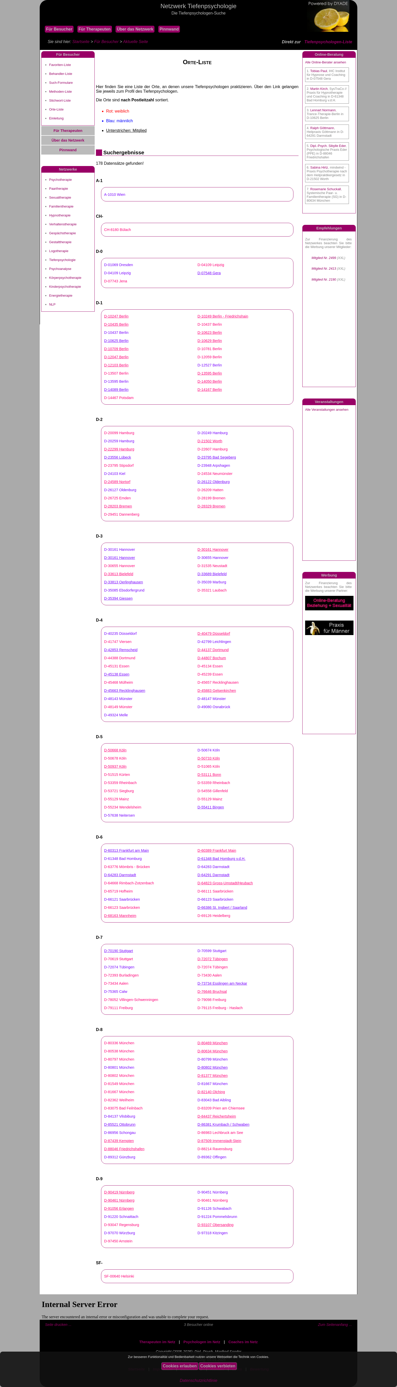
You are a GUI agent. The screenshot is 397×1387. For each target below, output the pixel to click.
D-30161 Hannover (119, 549)
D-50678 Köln (115, 758)
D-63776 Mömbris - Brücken (127, 867)
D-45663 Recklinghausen (124, 691)
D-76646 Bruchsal (212, 992)
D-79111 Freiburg (118, 1008)
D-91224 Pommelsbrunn (217, 1217)
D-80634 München (212, 1051)
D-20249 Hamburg (212, 433)
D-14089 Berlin (116, 390)
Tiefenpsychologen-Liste (328, 42)
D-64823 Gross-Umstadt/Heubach (225, 883)
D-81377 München (212, 1076)
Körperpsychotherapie (65, 278)
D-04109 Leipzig (210, 265)
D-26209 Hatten (210, 490)
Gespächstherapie (62, 233)
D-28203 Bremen (118, 506)
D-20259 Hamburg (119, 441)
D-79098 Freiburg (211, 1000)
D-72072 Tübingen (212, 959)
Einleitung (56, 118)
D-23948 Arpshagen (213, 465)
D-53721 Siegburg (119, 791)
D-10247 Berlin (116, 316)
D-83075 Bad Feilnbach (123, 1108)
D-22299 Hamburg (119, 449)
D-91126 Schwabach (214, 1208)
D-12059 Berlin (209, 357)
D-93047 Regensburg (121, 1225)
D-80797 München (119, 1059)
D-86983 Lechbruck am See (220, 1133)
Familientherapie (61, 206)
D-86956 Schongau (120, 1133)
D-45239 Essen (210, 674)
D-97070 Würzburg (119, 1233)
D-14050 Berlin (209, 381)
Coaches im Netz (243, 1342)
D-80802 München (212, 1067)
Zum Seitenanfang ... (335, 1325)
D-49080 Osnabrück (213, 707)
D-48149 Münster (118, 707)
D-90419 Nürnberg (119, 1192)
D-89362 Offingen (211, 1157)
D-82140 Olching (211, 1092)
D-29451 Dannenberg (121, 514)
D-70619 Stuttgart (118, 959)
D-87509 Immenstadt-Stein (219, 1141)
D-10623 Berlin (209, 333)
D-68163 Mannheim (120, 916)
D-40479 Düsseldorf (213, 633)
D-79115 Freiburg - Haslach (220, 1008)
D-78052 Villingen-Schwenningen (131, 1000)
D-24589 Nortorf (117, 482)
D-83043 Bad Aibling (214, 1100)
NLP (52, 304)
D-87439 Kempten (119, 1141)
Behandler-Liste (60, 74)
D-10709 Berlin (116, 349)
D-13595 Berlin (209, 373)
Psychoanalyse (60, 269)
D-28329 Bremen (211, 506)
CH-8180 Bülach (117, 230)
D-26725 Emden (117, 498)
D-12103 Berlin (116, 365)
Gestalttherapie (60, 242)
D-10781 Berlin (209, 349)
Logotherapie (58, 251)
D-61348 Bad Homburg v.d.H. (221, 859)
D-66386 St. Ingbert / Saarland (222, 907)
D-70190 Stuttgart (118, 951)
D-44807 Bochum (211, 658)
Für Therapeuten (95, 29)
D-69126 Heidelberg (213, 916)
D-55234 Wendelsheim (122, 807)
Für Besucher (59, 29)
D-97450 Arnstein (118, 1241)
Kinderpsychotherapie (65, 287)
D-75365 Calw (115, 992)
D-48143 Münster (118, 699)
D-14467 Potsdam (119, 398)
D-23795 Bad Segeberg (216, 457)
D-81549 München (119, 1084)
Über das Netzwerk (135, 29)
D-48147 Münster (211, 699)
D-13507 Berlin (116, 373)
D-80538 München (119, 1051)
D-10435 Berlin (116, 324)
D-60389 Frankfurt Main (216, 850)
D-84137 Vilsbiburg (119, 1116)
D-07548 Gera (209, 273)
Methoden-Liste (60, 91)
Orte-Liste (56, 109)
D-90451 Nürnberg (212, 1192)
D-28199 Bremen (211, 498)
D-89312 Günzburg (119, 1157)
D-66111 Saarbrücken (215, 891)
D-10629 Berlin (209, 341)
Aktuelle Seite (135, 41)
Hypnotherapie (59, 215)
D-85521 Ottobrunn (119, 1124)
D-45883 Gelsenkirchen (216, 691)
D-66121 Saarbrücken (122, 899)
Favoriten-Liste (60, 65)
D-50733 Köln (208, 758)
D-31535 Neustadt (212, 566)
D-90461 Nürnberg (119, 1200)
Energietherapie (60, 295)
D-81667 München (212, 1084)
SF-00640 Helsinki (119, 1276)
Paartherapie (58, 188)
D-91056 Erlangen (119, 1208)
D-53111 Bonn (209, 775)
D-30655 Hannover (213, 558)
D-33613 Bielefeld (118, 574)
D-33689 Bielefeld (211, 574)
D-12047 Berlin (116, 357)
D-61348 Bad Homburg (123, 859)
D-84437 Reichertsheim (216, 1116)
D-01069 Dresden (118, 265)
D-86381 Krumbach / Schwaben (223, 1124)
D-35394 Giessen (118, 598)
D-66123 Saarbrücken (215, 899)
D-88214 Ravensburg (214, 1149)
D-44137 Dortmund (213, 650)
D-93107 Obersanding (215, 1225)
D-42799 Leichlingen (214, 642)
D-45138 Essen (116, 674)
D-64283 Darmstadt (213, 867)
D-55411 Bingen (210, 807)
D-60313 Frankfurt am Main (126, 850)
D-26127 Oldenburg (120, 490)
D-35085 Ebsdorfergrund (124, 590)
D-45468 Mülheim (118, 682)
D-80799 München (212, 1059)
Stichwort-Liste (60, 100)
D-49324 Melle (116, 715)
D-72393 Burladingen (121, 975)
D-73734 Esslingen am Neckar (222, 983)
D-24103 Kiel (114, 474)
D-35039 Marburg (211, 582)
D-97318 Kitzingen (212, 1233)
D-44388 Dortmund (119, 658)
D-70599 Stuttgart (211, 951)
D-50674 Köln (208, 750)
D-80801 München (119, 1067)
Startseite (81, 41)
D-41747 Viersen (118, 642)
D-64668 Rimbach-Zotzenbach (129, 883)
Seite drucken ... (58, 1325)
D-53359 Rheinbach (120, 783)
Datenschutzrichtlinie (198, 1380)
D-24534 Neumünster (215, 474)
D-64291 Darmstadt (213, 875)
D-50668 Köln (115, 750)
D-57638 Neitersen (119, 815)
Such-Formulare (61, 83)
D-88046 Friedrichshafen (124, 1149)
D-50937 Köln (115, 766)
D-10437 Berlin (209, 324)
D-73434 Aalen (116, 983)
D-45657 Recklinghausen (218, 682)
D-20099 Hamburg (119, 433)
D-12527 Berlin (209, 365)
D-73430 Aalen (209, 975)
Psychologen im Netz (201, 1342)
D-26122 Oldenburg (213, 482)
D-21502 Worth (209, 441)
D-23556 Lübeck (117, 457)
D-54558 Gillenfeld (212, 791)
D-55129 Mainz (116, 799)
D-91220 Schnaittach (121, 1217)
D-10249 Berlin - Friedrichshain (222, 316)
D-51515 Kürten (117, 775)
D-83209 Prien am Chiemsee (221, 1108)
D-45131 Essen (116, 666)
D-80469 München (212, 1043)
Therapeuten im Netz (157, 1342)
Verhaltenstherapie (63, 224)
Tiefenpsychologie (62, 260)
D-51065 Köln (208, 766)
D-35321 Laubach (211, 590)
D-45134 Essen (210, 666)
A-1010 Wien (114, 195)
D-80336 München (119, 1043)
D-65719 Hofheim (118, 891)
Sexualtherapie (60, 197)
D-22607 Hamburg (212, 449)
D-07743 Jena (115, 281)
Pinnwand (169, 29)
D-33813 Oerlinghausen (123, 582)
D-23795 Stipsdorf (119, 465)
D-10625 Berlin (116, 341)
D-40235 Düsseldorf (120, 633)
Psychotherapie (60, 180)
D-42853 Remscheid (120, 650)
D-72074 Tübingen (119, 967)
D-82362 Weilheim (119, 1100)
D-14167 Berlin (209, 390)
